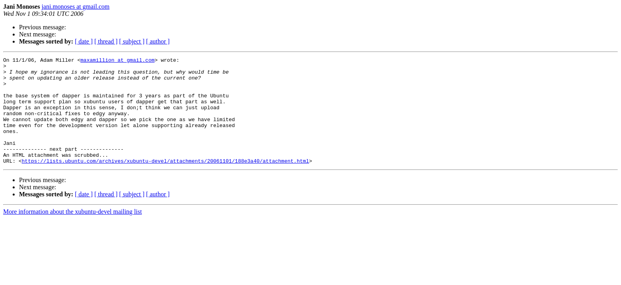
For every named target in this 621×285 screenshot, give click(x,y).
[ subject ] (132, 41)
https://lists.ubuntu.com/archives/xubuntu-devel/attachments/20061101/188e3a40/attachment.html (165, 182)
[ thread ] (106, 41)
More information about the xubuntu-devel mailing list (72, 233)
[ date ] (84, 41)
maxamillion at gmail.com (117, 61)
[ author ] (158, 41)
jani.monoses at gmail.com (76, 6)
